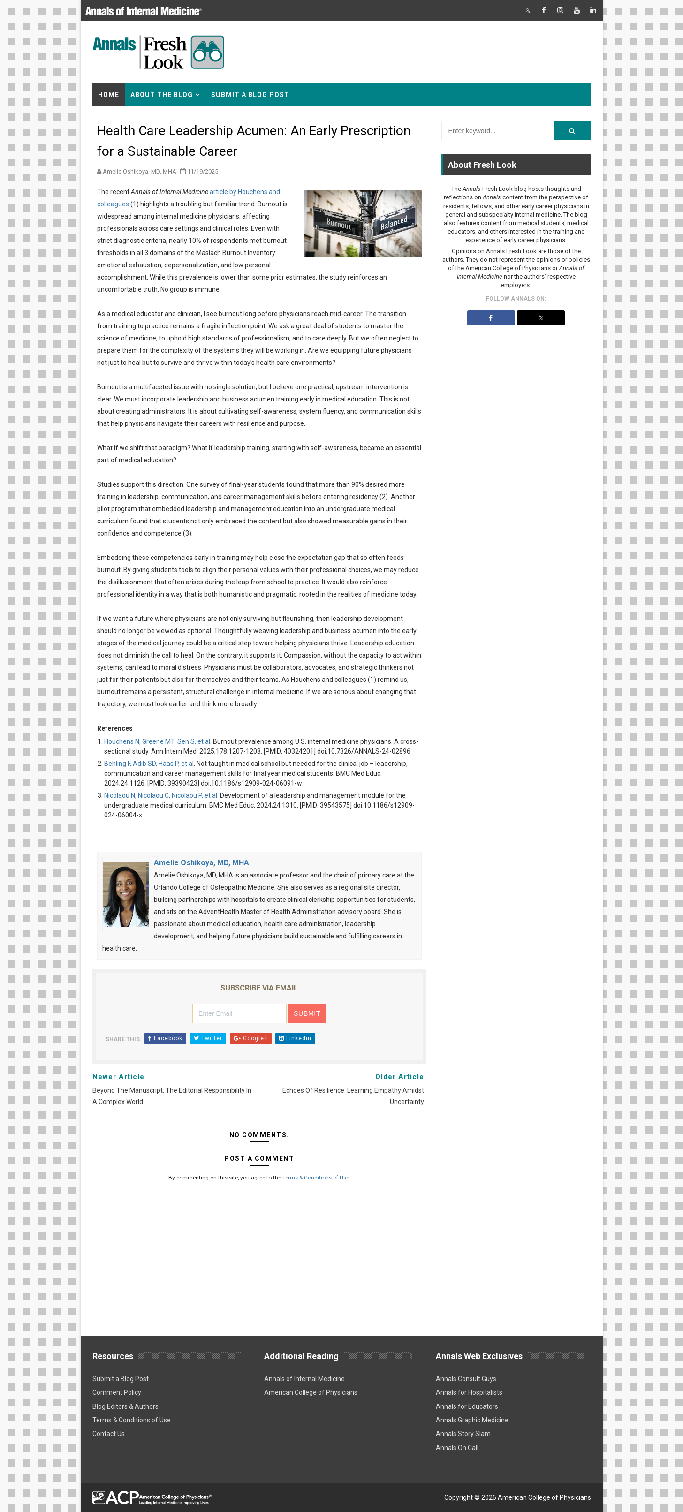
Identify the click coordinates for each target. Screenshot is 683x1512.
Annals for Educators (467, 1406)
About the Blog (161, 94)
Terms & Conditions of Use (315, 1177)
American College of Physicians (310, 1392)
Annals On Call (457, 1448)
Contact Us (108, 1433)
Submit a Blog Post (250, 94)
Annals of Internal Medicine (304, 1379)
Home (108, 94)
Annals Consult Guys (466, 1379)
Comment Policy (116, 1392)
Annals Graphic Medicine (472, 1420)
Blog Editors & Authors (125, 1406)
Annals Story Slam (463, 1433)
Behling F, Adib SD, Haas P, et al (149, 763)
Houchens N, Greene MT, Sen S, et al (157, 741)
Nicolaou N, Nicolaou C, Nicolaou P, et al (160, 795)
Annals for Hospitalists (469, 1392)
